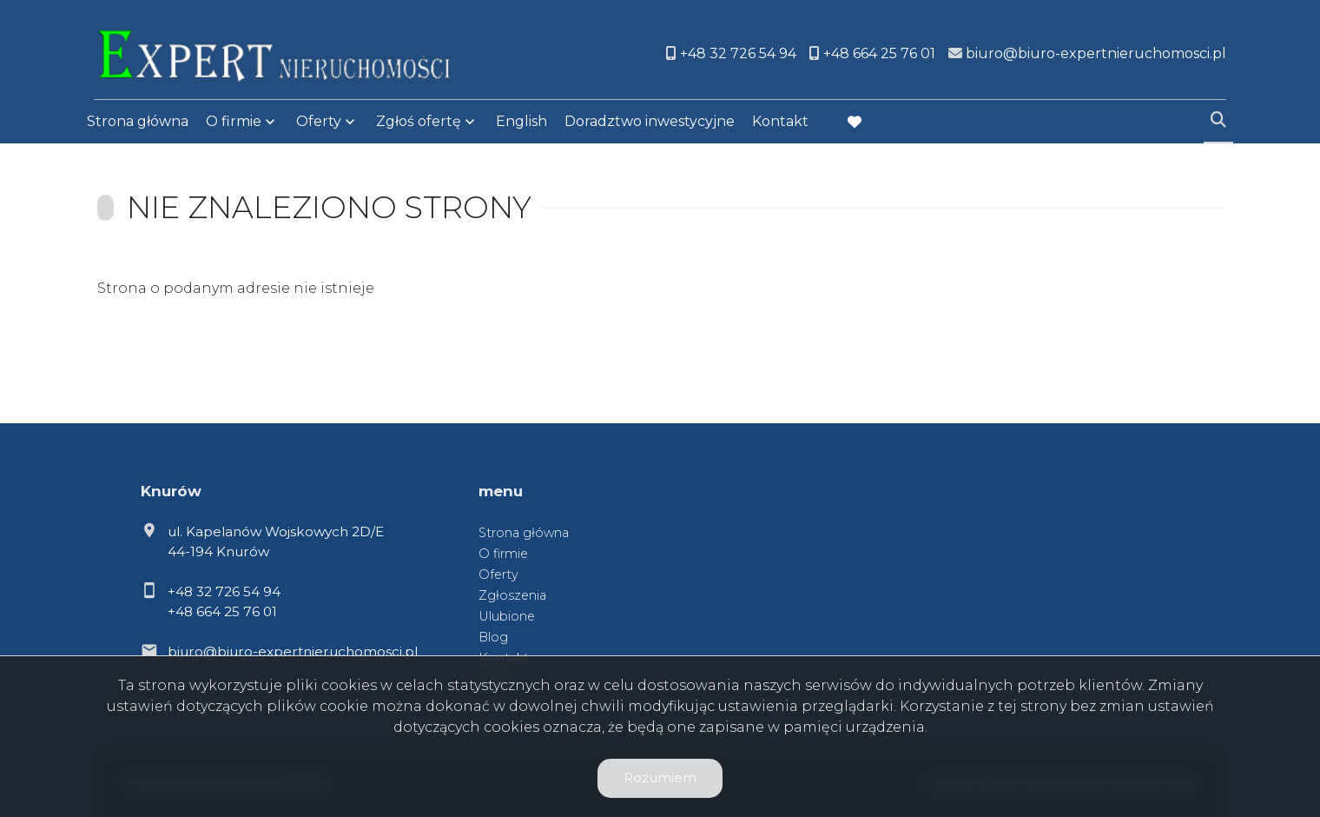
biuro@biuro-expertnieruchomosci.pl (293, 651)
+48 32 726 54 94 (224, 591)
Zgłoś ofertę (418, 124)
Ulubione (506, 616)
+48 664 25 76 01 (222, 611)
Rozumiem (660, 777)
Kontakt (780, 124)
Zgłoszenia (512, 595)
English (521, 124)
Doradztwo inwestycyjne (649, 124)
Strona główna (137, 124)
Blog (493, 637)
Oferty (318, 124)
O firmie (233, 124)
